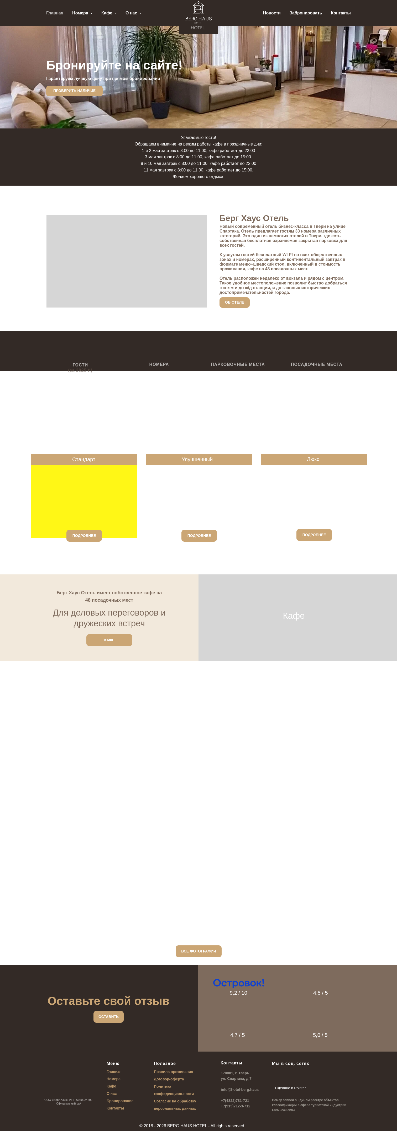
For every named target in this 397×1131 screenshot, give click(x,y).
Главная (54, 13)
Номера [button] (80, 13)
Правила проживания (173, 1072)
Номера (114, 1079)
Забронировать (306, 13)
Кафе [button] (107, 13)
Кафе (111, 1086)
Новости (272, 13)
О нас (112, 1093)
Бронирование (120, 1101)
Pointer (300, 1088)
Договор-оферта (169, 1079)
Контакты (341, 13)
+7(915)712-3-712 (235, 1106)
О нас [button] (132, 13)
